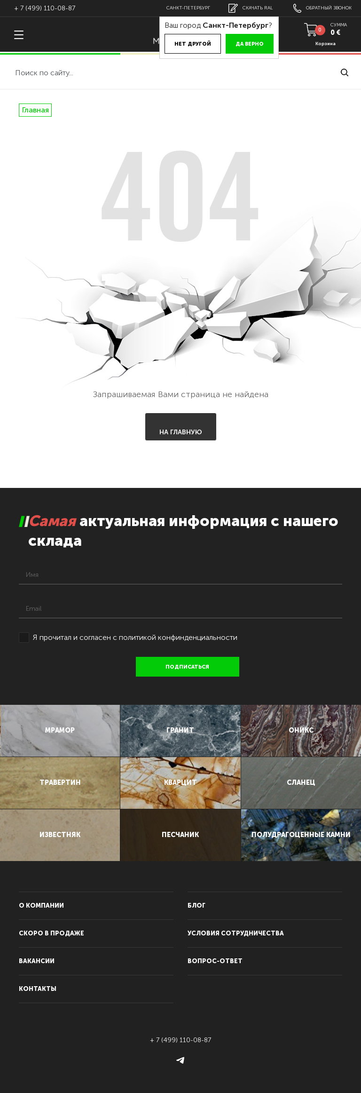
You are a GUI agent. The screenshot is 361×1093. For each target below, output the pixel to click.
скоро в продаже (51, 933)
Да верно (249, 44)
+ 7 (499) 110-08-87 (44, 8)
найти (344, 72)
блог (196, 905)
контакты (37, 988)
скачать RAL (250, 8)
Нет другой (192, 44)
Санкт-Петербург (188, 8)
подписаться (188, 667)
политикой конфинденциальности (178, 637)
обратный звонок (322, 8)
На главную (180, 432)
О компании (41, 905)
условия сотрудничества (236, 933)
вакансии (37, 961)
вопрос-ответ (215, 961)
